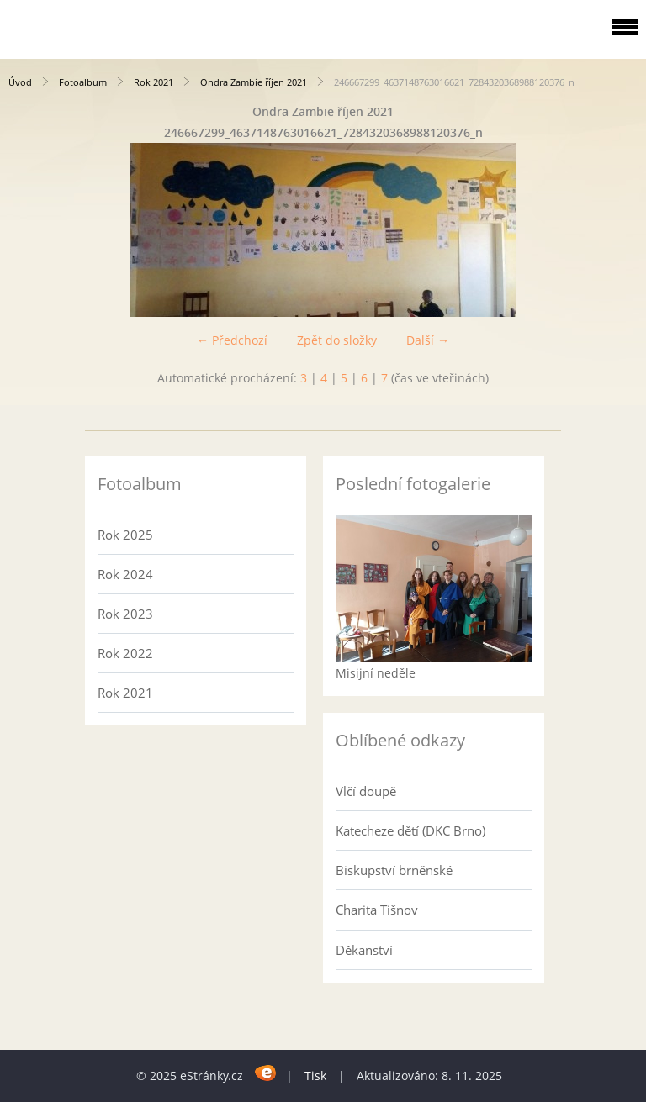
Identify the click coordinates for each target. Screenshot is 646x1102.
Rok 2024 (125, 574)
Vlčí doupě (366, 791)
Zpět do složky (337, 340)
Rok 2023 (125, 613)
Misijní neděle (376, 673)
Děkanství (364, 949)
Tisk (315, 1076)
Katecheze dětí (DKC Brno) (410, 830)
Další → (427, 340)
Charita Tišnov (377, 909)
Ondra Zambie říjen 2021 (253, 82)
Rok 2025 (125, 534)
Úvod (20, 82)
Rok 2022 (125, 653)
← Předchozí (232, 340)
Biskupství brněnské (394, 870)
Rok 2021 (153, 82)
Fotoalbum (83, 82)
